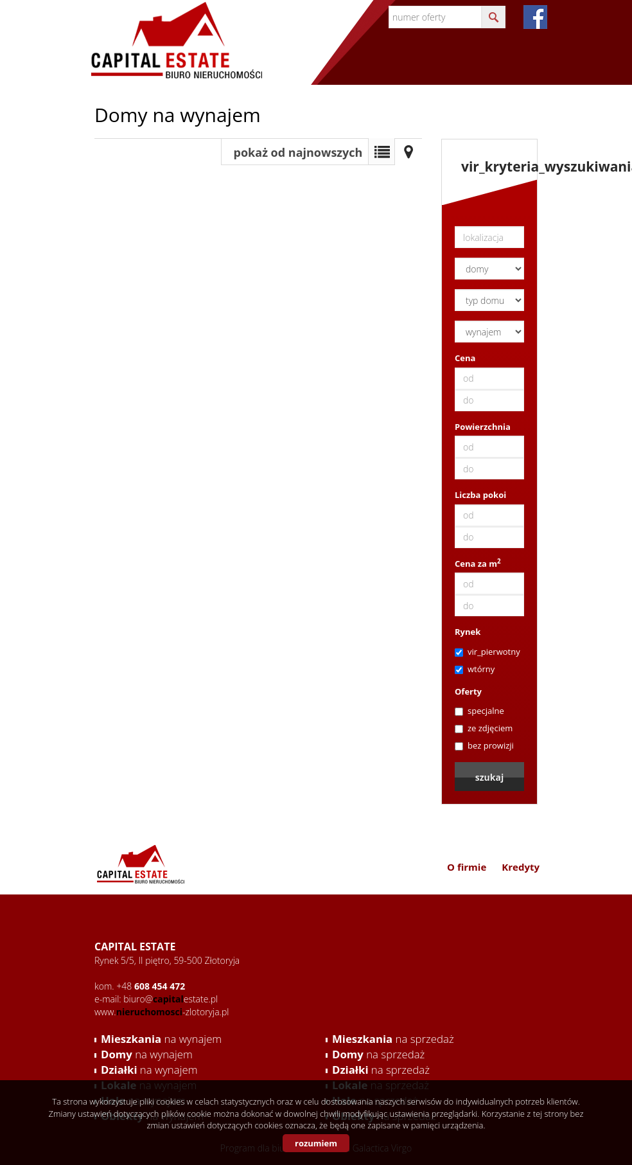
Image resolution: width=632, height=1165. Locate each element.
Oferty (468, 691)
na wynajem (161, 1038)
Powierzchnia (483, 426)
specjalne (479, 710)
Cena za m (478, 563)
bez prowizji (484, 745)
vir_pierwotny (487, 651)
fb (535, 17)
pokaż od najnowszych (298, 152)
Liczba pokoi (480, 495)
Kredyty (521, 866)
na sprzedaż (393, 1038)
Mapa (408, 151)
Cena (465, 358)
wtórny (475, 669)
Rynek (467, 631)
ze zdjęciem (484, 728)
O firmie (466, 866)
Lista (381, 151)
